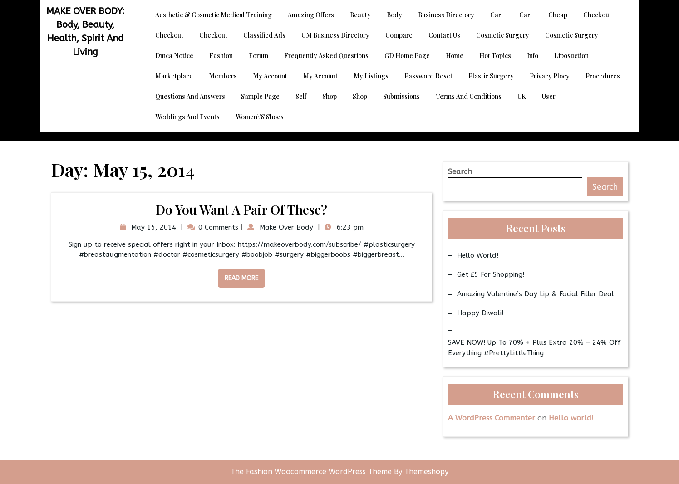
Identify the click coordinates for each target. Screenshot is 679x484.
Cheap (557, 14)
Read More (238, 275)
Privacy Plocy (550, 76)
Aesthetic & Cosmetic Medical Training (213, 14)
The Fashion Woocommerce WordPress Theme (312, 471)
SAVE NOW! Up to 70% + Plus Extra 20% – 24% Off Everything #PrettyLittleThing (534, 347)
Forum (258, 55)
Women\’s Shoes (260, 116)
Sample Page (260, 96)
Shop (329, 96)
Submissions (401, 96)
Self (300, 96)
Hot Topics (495, 55)
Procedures (603, 76)
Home (454, 55)
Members (223, 76)
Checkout (597, 14)
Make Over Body (285, 227)
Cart (496, 14)
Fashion (221, 55)
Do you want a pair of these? (241, 209)
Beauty (360, 14)
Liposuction (571, 55)
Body (394, 14)
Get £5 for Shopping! (490, 274)
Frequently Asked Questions (326, 55)
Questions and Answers (190, 96)
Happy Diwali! (480, 313)
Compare (399, 35)
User (549, 96)
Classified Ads (264, 35)
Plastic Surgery (491, 76)
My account (270, 76)
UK (521, 96)
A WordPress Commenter (491, 418)
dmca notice (174, 55)
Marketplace (174, 76)
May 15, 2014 (152, 227)
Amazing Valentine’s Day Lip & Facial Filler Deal (535, 294)
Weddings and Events (187, 116)
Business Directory (446, 14)
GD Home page (407, 55)
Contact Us (444, 35)
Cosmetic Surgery (502, 35)
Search (460, 171)
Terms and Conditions (469, 96)
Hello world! (477, 255)
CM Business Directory (335, 35)
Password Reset (428, 76)
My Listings (371, 76)
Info (532, 55)
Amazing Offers (311, 14)
